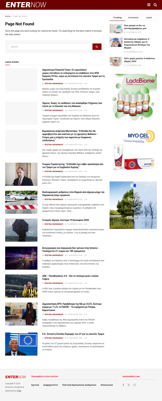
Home (7, 16)
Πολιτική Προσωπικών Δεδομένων (79, 385)
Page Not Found (20, 16)
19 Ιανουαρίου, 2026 (73, 83)
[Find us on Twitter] (128, 385)
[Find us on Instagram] (134, 385)
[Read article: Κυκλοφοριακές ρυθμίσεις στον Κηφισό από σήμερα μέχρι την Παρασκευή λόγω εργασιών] (21, 202)
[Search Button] (155, 5)
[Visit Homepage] (26, 5)
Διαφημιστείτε (50, 385)
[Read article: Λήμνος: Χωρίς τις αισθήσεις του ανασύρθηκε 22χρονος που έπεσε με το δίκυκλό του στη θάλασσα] (21, 113)
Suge (19, 391)
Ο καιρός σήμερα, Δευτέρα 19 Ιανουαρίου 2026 (65, 220)
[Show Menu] (148, 5)
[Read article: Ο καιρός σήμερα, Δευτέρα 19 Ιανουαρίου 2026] (21, 230)
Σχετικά (35, 385)
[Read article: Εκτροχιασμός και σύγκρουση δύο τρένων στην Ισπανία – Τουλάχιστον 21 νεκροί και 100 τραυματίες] (21, 258)
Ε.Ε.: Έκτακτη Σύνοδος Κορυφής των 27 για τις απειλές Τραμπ (73, 334)
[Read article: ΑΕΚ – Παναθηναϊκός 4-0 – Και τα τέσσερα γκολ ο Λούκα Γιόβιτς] (21, 286)
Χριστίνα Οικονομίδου (54, 83)
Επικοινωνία (107, 385)
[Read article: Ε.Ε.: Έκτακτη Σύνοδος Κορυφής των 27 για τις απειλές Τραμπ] (21, 344)
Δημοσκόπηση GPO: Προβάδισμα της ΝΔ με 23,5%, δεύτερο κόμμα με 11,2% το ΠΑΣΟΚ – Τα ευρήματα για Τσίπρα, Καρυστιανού (71, 307)
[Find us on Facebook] (123, 385)
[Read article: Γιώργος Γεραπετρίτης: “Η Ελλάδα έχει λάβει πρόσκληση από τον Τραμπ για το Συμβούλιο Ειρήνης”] (21, 174)
